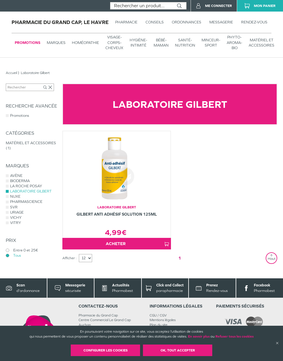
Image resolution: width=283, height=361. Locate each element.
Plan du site (158, 325)
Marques (56, 42)
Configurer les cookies (105, 350)
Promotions (27, 42)
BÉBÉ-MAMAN (161, 42)
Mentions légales (163, 320)
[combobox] (141, 6)
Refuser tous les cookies (234, 336)
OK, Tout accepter (178, 350)
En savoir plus (199, 336)
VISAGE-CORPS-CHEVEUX (114, 42)
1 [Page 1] (179, 258)
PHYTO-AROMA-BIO (234, 42)
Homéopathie (85, 42)
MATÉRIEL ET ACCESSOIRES (261, 42)
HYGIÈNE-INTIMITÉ (138, 42)
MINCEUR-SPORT (211, 42)
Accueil (11, 73)
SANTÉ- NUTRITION (185, 42)
